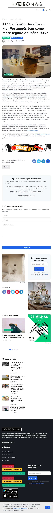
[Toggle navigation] (39, 10)
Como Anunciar (8, 466)
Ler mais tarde (16, 37)
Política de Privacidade (20, 508)
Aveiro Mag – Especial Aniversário (14, 473)
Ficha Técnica (6, 455)
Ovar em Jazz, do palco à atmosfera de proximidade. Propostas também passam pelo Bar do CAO (17, 367)
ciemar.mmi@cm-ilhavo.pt (42, 134)
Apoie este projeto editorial (12, 469)
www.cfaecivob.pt (32, 130)
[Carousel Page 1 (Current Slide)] (10, 349)
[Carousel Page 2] (12, 349)
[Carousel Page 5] (17, 349)
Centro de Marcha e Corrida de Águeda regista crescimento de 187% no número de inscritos (16, 388)
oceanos (5, 160)
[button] (46, 10)
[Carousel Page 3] (14, 349)
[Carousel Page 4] (16, 349)
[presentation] (26, 240)
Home (4, 19)
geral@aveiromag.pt (8, 442)
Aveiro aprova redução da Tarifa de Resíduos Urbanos (13, 336)
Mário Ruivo (10, 162)
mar (11, 160)
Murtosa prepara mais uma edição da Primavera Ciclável (17, 377)
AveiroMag (10, 41)
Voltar (6, 167)
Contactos (5, 460)
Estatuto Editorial (7, 452)
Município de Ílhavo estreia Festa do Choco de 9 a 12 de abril (16, 399)
